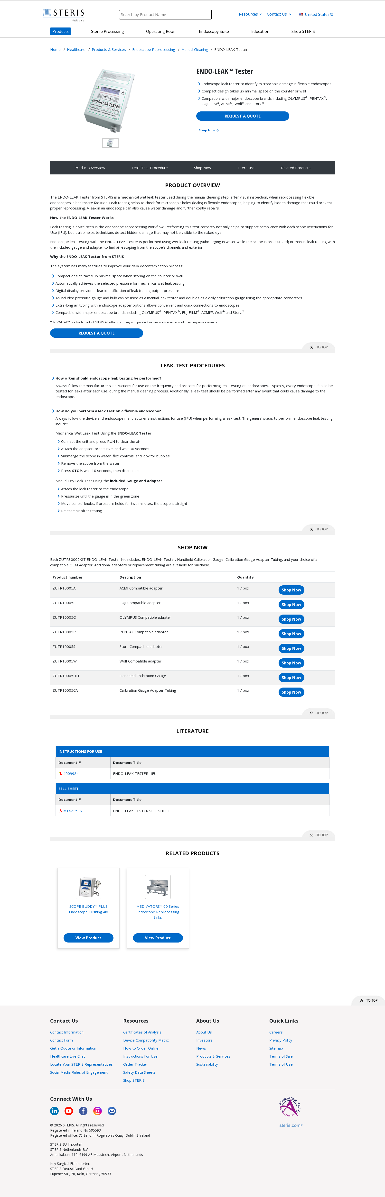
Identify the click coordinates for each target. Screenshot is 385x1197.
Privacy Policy (280, 1040)
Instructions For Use (140, 1056)
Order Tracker (135, 1064)
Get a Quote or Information (73, 1048)
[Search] (165, 14)
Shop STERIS (134, 1080)
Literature (246, 167)
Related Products (295, 167)
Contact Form (61, 1040)
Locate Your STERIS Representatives (81, 1064)
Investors (204, 1040)
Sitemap (276, 1048)
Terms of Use (281, 1064)
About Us (204, 1032)
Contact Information (67, 1032)
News (201, 1048)
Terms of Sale (281, 1056)
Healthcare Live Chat (67, 1056)
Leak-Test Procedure (150, 167)
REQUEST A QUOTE (243, 116)
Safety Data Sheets (139, 1072)
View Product (88, 938)
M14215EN (72, 810)
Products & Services (213, 1056)
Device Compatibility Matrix (146, 1040)
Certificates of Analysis (142, 1032)
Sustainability (207, 1064)
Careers (276, 1032)
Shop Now (209, 130)
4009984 (71, 773)
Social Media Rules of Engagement (79, 1072)
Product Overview (90, 167)
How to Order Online (141, 1048)
